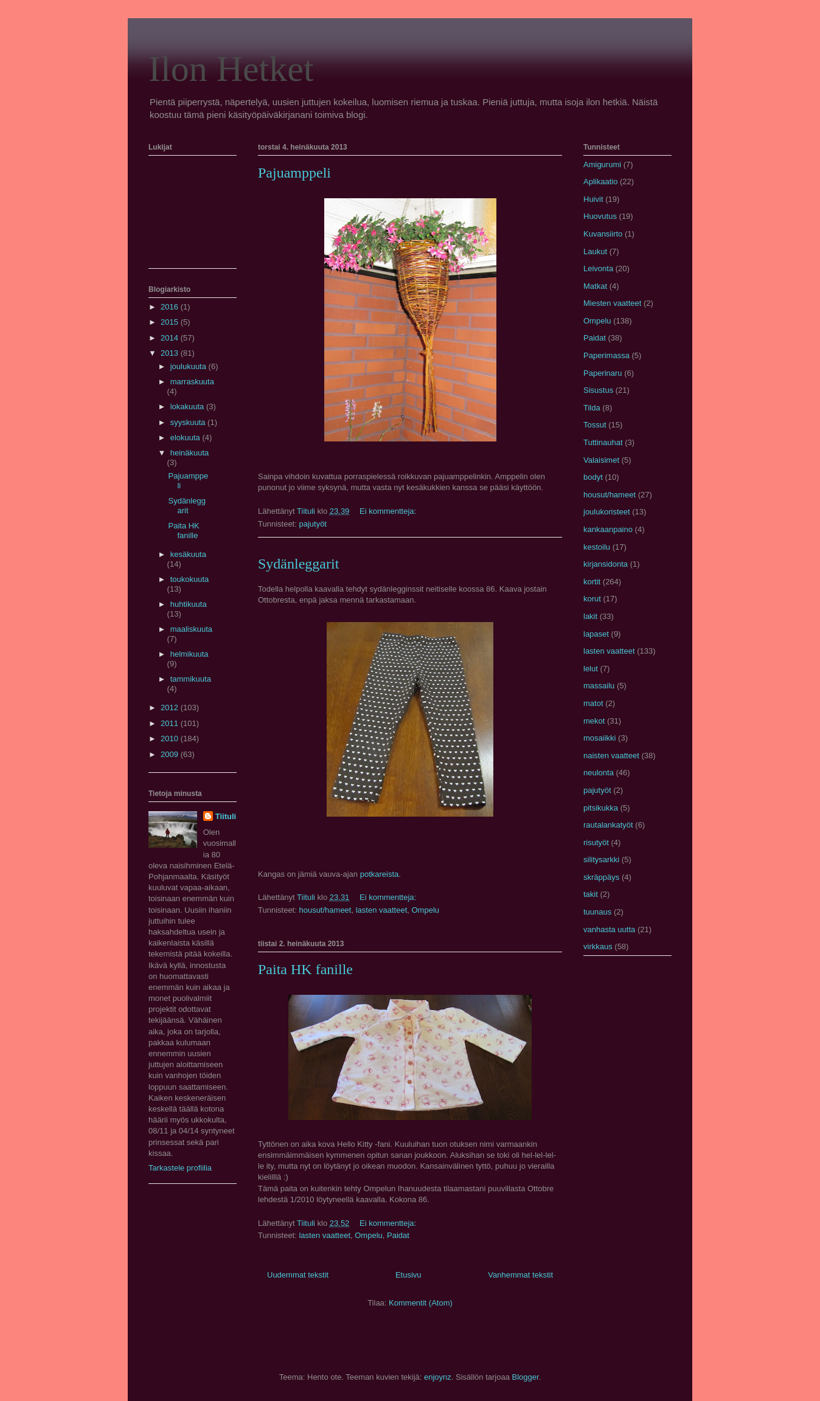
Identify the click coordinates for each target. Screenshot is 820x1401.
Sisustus (598, 390)
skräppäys (601, 877)
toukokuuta (189, 579)
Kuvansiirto (602, 233)
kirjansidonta (605, 564)
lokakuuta (188, 406)
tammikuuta (190, 678)
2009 (171, 754)
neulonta (598, 772)
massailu (598, 685)
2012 (171, 707)
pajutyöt (313, 523)
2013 (171, 353)
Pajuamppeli (294, 173)
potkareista (379, 874)
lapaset (596, 633)
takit (590, 894)
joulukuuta (189, 366)
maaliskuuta (191, 629)
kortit (591, 581)
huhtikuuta (188, 604)
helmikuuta (189, 654)
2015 (171, 322)
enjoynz (437, 1377)
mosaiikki (599, 737)
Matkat (595, 286)
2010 (171, 738)
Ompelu (426, 910)
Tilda (591, 407)
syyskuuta (188, 422)
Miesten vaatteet (612, 303)
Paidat (398, 1235)
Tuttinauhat (603, 442)
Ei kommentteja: (389, 511)
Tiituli (225, 816)
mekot (594, 720)
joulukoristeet (606, 511)
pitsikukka (600, 807)
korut (592, 598)
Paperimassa (606, 355)
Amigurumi (602, 164)
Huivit (593, 199)
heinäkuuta (189, 452)
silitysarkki (601, 859)
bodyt (593, 477)
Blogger (525, 1377)
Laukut (595, 251)
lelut (590, 668)
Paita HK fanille (305, 969)
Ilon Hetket (231, 69)
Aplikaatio (600, 181)
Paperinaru (602, 373)
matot (593, 703)
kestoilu (596, 547)
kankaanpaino (608, 529)
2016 (171, 306)
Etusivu (408, 1274)
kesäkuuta (188, 554)
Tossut (594, 424)
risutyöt (596, 842)
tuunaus (597, 911)
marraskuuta (192, 381)
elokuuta (186, 437)
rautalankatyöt (608, 824)
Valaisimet (601, 460)
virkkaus (598, 946)
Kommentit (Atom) (421, 1302)
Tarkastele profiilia (180, 1167)
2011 (171, 723)
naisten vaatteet (611, 755)
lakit (590, 616)
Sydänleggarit (298, 564)
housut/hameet (325, 910)
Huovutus (600, 216)
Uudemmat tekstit (297, 1274)
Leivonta (598, 268)
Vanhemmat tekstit (520, 1274)
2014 (171, 337)
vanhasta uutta (609, 929)
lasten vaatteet (382, 910)
